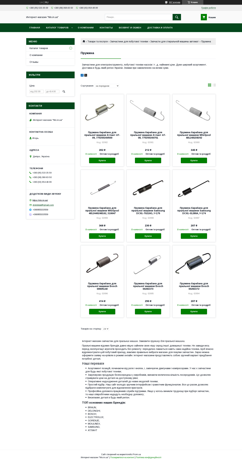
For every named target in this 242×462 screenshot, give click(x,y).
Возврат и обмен (130, 27)
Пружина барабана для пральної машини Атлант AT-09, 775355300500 (102, 135)
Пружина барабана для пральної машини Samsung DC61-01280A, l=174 (194, 211)
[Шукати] (177, 17)
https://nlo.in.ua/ (40, 200)
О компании (86, 27)
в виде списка (214, 85)
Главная (34, 27)
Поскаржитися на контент (122, 457)
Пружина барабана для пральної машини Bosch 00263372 (194, 286)
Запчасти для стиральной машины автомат (174, 41)
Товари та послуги (97, 41)
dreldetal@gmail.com (43, 205)
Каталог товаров (57, 27)
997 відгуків (174, 2)
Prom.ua (137, 454)
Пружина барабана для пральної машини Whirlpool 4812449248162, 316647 (102, 211)
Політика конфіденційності (148, 457)
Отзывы (34, 62)
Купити (102, 160)
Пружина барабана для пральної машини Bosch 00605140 (102, 286)
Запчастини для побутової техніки (129, 41)
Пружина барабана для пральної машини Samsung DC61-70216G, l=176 (148, 211)
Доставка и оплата (160, 27)
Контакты (106, 27)
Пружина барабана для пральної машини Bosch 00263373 (148, 286)
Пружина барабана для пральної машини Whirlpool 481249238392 (194, 135)
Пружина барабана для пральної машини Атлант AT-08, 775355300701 (148, 135)
